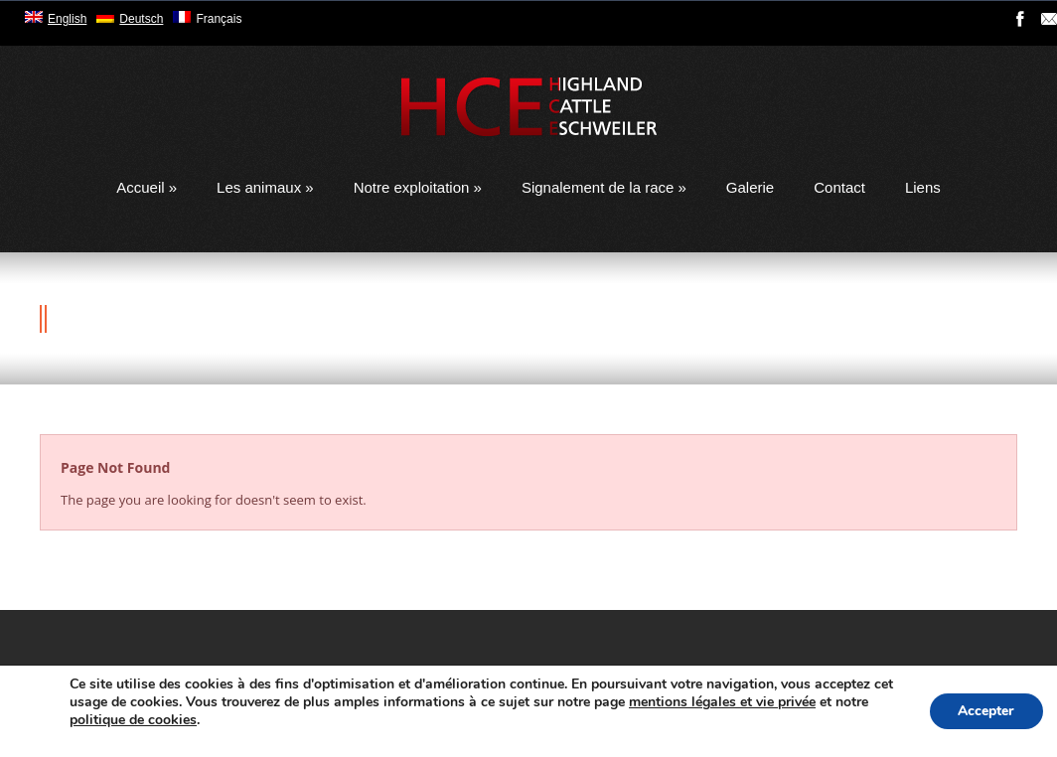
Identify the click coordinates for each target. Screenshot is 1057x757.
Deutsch (141, 19)
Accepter (984, 710)
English (67, 19)
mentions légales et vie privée (745, 701)
